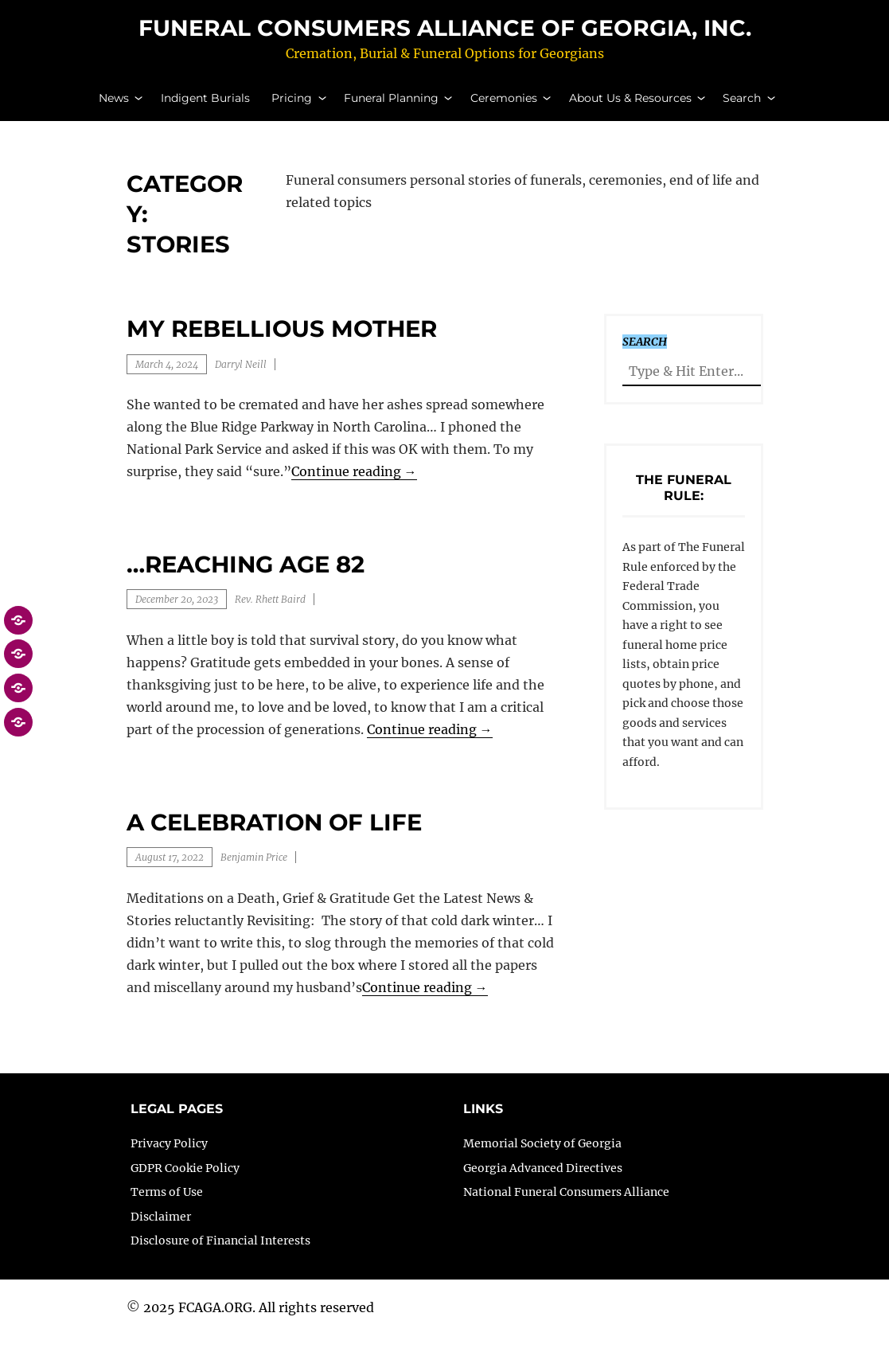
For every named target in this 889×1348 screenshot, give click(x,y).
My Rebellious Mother (282, 342)
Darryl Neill (241, 377)
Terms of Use (167, 1205)
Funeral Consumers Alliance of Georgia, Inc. (444, 34)
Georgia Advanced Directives (542, 1181)
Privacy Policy (169, 1156)
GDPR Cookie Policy (185, 1181)
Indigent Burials (205, 104)
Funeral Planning (391, 104)
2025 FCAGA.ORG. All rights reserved (258, 1321)
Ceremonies (503, 104)
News (114, 104)
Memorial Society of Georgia (542, 1156)
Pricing (291, 104)
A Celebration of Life (274, 835)
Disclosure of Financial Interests (220, 1254)
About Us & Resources (630, 104)
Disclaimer (161, 1229)
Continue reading (354, 485)
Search (742, 104)
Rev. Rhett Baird (270, 613)
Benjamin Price (253, 871)
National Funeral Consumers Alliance (566, 1205)
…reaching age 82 (246, 578)
